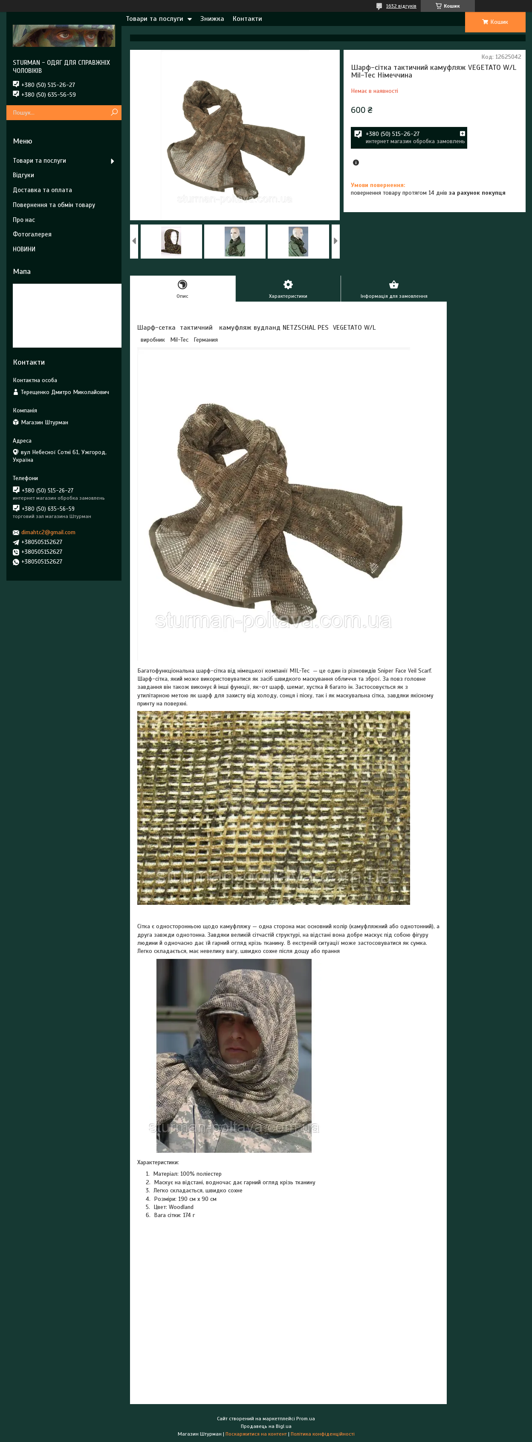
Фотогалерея (32, 234)
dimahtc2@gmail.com (48, 532)
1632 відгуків (401, 6)
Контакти (247, 18)
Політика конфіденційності (323, 1434)
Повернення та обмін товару (54, 205)
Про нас (24, 220)
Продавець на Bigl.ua (266, 1426)
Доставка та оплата (42, 190)
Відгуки (23, 175)
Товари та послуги (154, 18)
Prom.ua (305, 1419)
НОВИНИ (24, 249)
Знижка (212, 18)
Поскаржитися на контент (256, 1434)
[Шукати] (114, 112)
